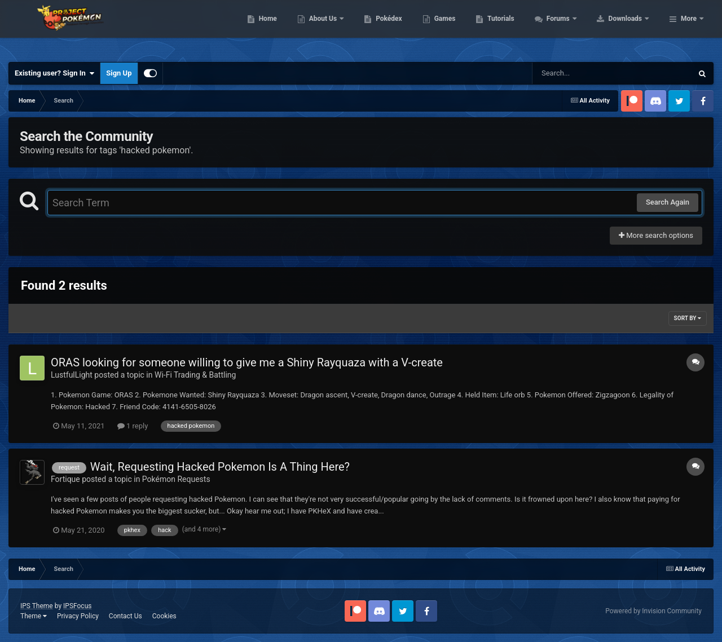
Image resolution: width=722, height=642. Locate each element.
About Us (395, 28)
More (688, 28)
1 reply (132, 426)
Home (339, 28)
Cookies (164, 616)
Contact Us (125, 616)
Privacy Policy (78, 616)
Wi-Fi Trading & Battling (195, 374)
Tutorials (572, 28)
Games (516, 28)
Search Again (667, 202)
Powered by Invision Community (653, 611)
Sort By (687, 318)
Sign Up (118, 73)
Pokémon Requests (176, 479)
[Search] (583, 73)
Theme (33, 616)
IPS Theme (36, 606)
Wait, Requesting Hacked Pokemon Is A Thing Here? (220, 466)
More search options (656, 235)
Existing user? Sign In (54, 73)
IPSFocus (77, 606)
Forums (630, 28)
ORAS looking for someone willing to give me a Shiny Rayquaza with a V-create (247, 362)
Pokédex (461, 28)
